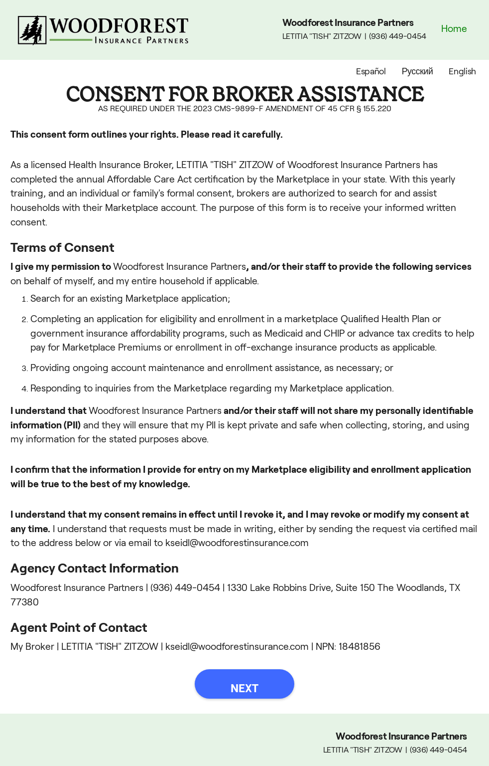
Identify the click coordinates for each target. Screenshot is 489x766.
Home (454, 28)
